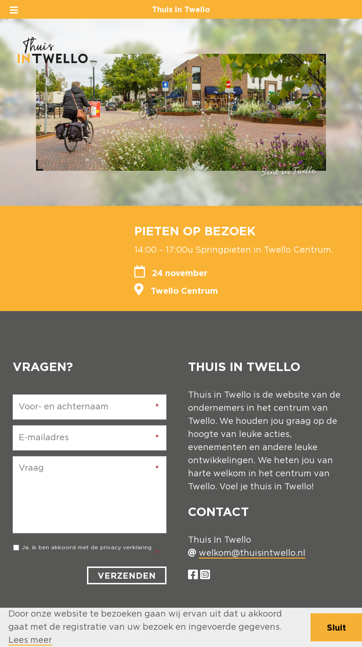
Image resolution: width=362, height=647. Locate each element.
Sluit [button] (336, 627)
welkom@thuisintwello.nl (252, 553)
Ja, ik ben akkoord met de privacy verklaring (87, 547)
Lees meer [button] (30, 640)
